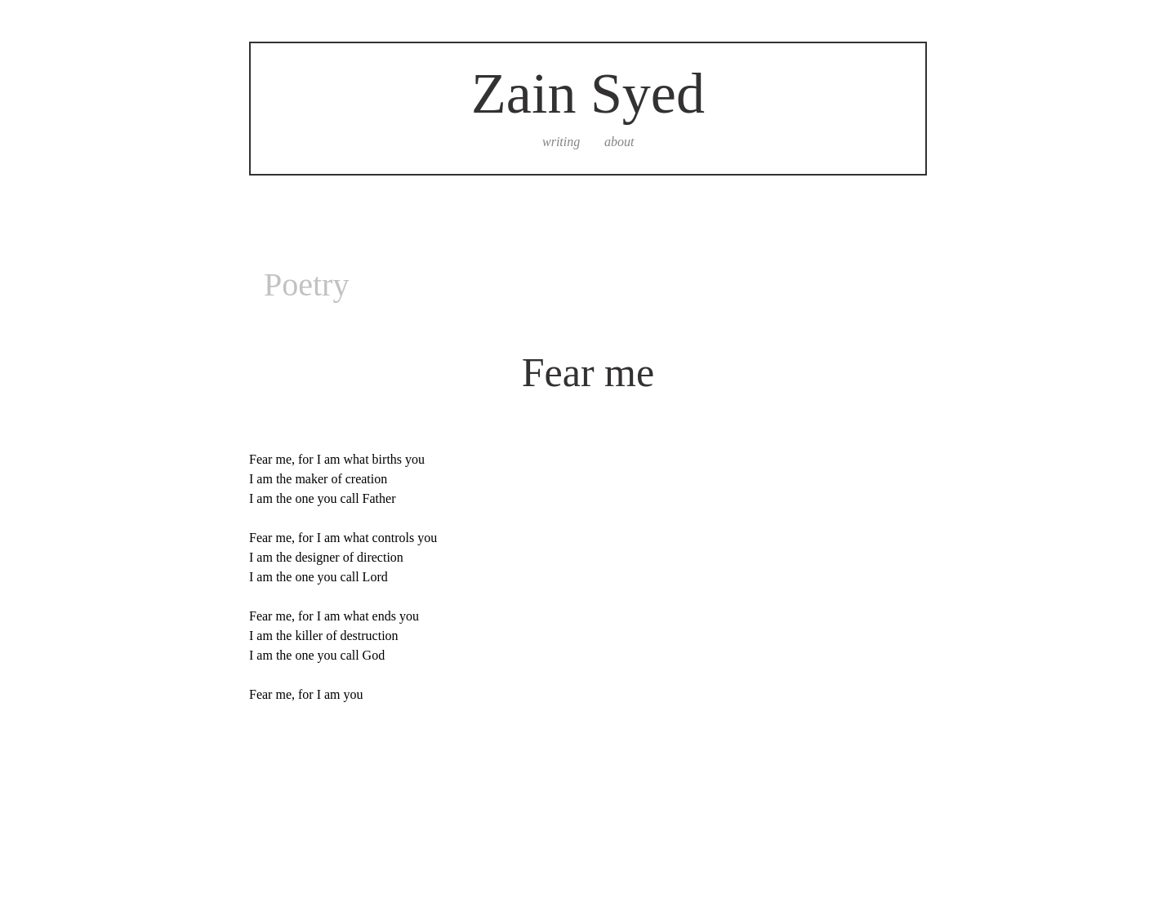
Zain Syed (588, 93)
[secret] (796, 142)
